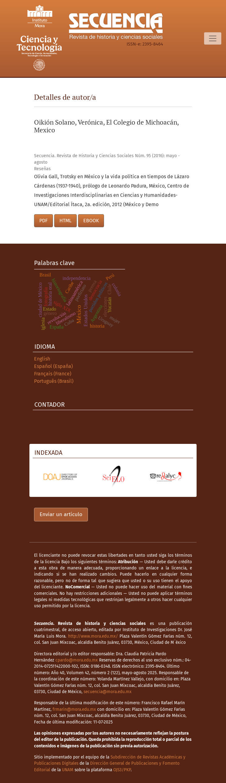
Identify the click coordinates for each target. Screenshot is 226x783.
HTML (65, 220)
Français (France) (52, 374)
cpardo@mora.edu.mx (76, 660)
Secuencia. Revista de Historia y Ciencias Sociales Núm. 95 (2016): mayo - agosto (107, 159)
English (42, 359)
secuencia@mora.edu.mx (108, 691)
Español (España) (53, 366)
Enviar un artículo (61, 514)
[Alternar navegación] (212, 38)
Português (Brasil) (53, 381)
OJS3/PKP (122, 769)
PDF (43, 220)
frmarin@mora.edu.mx (74, 709)
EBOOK (91, 220)
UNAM (67, 769)
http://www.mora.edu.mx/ (93, 636)
